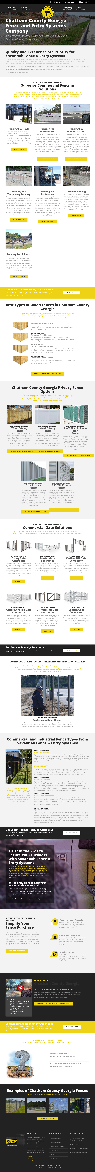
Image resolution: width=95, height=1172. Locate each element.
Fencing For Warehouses (47, 159)
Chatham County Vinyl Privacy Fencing (49, 451)
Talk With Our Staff (72, 1026)
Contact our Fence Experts (17, 950)
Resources (52, 1154)
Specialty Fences (41, 809)
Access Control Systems (56, 1146)
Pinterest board (51, 989)
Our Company (53, 1150)
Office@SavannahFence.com (79, 1148)
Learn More (18, 581)
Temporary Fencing (18, 220)
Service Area (53, 1158)
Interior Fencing (76, 215)
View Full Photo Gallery (47, 1118)
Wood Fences (40, 766)
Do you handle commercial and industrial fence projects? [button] (67, 1060)
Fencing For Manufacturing (76, 159)
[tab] (69, 1053)
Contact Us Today (71, 650)
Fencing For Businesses (47, 221)
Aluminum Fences (42, 752)
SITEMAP (41, 1165)
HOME (36, 1165)
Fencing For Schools (19, 276)
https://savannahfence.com (78, 1152)
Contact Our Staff (71, 292)
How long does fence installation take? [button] (62, 1056)
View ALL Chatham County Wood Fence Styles (47, 373)
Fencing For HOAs (19, 149)
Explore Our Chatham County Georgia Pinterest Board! (53, 1003)
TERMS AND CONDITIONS (53, 1165)
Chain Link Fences (42, 779)
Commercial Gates (55, 1142)
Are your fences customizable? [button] (59, 1053)
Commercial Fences (55, 1138)
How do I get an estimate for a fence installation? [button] (65, 1063)
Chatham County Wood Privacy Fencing (21, 451)
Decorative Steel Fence (44, 795)
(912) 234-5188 (75, 1144)
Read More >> (31, 1156)
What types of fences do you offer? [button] (61, 1066)
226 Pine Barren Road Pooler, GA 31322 (77, 1139)
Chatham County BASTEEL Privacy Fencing (64, 510)
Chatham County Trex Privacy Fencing (35, 511)
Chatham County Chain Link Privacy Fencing (78, 455)
